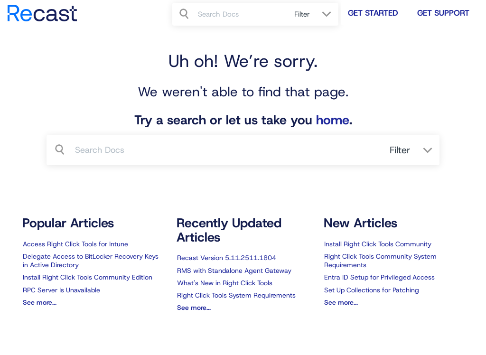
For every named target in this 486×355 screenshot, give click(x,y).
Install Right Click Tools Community (377, 244)
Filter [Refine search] (303, 14)
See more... (39, 302)
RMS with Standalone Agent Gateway (234, 270)
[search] (241, 14)
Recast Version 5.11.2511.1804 (226, 257)
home (332, 120)
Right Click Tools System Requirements (236, 295)
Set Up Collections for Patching (371, 290)
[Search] (185, 14)
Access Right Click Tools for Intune (75, 244)
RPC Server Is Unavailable (61, 290)
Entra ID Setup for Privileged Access (379, 277)
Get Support (443, 13)
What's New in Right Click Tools (224, 283)
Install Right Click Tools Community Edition (87, 277)
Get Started (373, 13)
